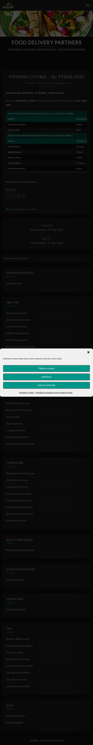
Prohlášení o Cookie (26, 392)
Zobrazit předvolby (46, 385)
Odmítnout (46, 376)
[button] (88, 352)
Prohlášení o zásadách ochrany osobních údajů (54, 392)
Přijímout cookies (46, 368)
